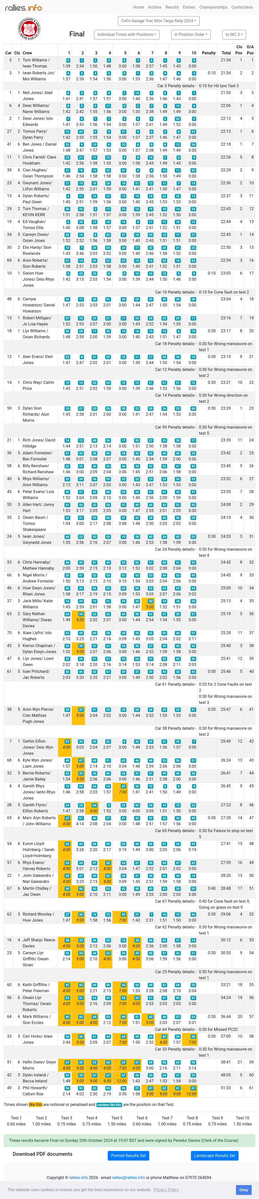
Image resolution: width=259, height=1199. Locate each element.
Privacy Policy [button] (166, 1190)
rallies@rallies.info (128, 1177)
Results (172, 7)
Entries (189, 7)
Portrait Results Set (128, 1155)
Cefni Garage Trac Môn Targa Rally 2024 (157, 20)
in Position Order (189, 34)
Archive (154, 7)
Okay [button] (243, 1190)
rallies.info (78, 1177)
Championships (213, 7)
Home (138, 7)
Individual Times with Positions (125, 34)
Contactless (242, 7)
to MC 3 (233, 34)
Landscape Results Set (214, 1155)
